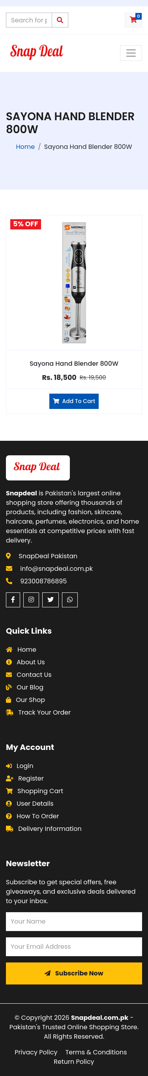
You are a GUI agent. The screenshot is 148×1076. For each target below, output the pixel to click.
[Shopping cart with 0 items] (133, 20)
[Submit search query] (60, 20)
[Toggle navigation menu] (131, 53)
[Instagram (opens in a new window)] (31, 599)
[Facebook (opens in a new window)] (13, 599)
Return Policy (74, 1061)
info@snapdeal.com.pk (56, 568)
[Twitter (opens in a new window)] (50, 599)
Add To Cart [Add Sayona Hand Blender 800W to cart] (74, 401)
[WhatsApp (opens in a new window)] (70, 599)
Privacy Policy (36, 1052)
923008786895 (43, 581)
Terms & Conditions (96, 1052)
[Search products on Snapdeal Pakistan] (29, 20)
